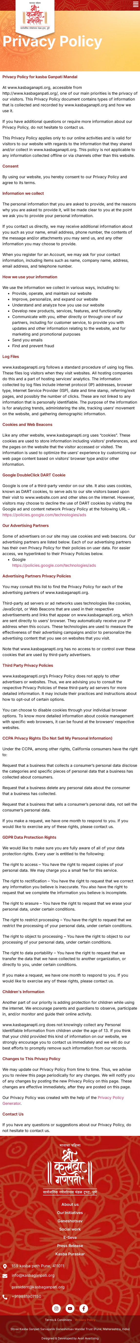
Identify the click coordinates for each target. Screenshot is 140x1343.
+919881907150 (26, 1296)
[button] (105, 5)
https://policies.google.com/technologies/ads (44, 514)
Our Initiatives (70, 1212)
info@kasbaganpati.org (33, 1275)
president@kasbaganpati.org (38, 1286)
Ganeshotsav (70, 1220)
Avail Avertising (88, 1338)
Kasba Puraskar (70, 1253)
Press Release (70, 1245)
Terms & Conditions (58, 1320)
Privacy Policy (85, 1320)
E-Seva (70, 1237)
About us (70, 1204)
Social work (70, 1229)
